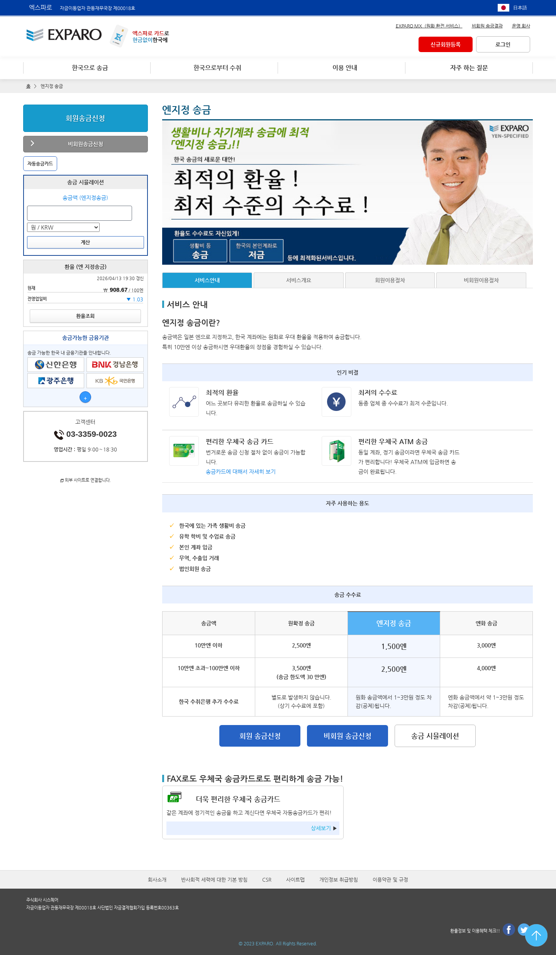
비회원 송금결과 (487, 25)
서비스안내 (207, 280)
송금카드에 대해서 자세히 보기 (241, 471)
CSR (266, 879)
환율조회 (85, 315)
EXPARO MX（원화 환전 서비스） (429, 25)
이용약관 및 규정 (390, 879)
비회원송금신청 (85, 143)
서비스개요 (298, 280)
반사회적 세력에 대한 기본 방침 (214, 879)
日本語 (520, 7)
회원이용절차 (390, 280)
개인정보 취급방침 (338, 879)
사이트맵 (295, 879)
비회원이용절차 (481, 280)
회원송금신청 (85, 117)
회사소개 (157, 879)
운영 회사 (521, 25)
